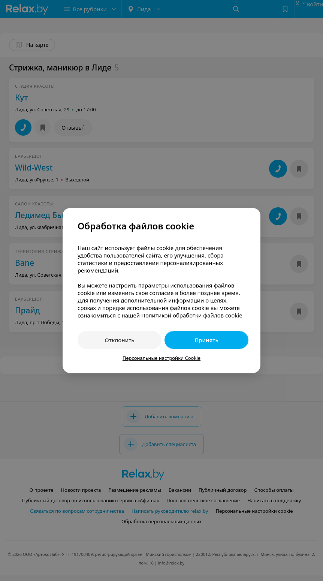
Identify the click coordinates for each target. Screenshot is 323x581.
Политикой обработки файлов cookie (191, 315)
